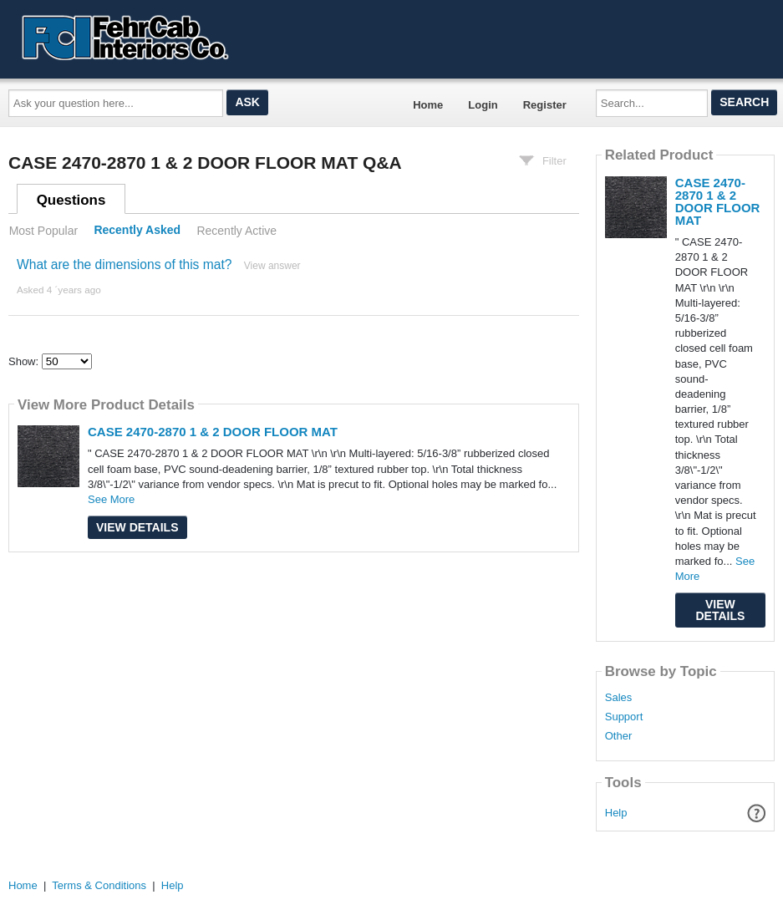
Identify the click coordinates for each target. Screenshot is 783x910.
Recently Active (236, 230)
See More (111, 499)
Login (482, 105)
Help (616, 812)
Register (545, 105)
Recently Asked (137, 230)
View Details (137, 527)
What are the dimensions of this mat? (124, 264)
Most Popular (43, 230)
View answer (272, 266)
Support (624, 717)
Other (619, 736)
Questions (71, 200)
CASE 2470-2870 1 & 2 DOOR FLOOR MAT (213, 431)
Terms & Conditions (99, 885)
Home (428, 105)
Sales (619, 698)
